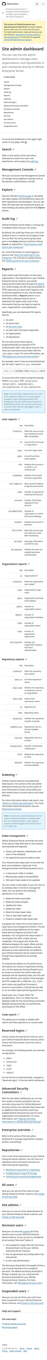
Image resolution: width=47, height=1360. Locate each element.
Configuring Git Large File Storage (21, 1173)
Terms (22, 1348)
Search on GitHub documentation (18, 803)
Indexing (9, 775)
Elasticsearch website (11, 809)
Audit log (10, 219)
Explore (9, 190)
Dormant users (14, 1225)
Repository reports (14, 659)
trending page (24, 196)
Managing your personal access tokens (20, 356)
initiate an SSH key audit (13, 1217)
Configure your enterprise (16, 14)
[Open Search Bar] (37, 4)
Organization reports (16, 564)
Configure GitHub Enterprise (17, 11)
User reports (11, 419)
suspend (26, 1231)
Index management (15, 835)
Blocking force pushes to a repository (23, 1169)
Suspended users (15, 1291)
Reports (9, 269)
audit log (34, 161)
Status (36, 1348)
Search (8, 149)
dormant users (15, 326)
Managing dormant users (30, 1283)
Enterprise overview (17, 1130)
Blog (25, 1351)
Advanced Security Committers (15, 1090)
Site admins (11, 1205)
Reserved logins (14, 1030)
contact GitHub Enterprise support (18, 40)
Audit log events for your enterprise (22, 260)
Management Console (19, 169)
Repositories (12, 1150)
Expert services (15, 1351)
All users (9, 1185)
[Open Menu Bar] (43, 4)
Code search (10, 1014)
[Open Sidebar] (3, 13)
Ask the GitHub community (14, 1324)
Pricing (4, 1351)
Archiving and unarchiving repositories (23, 1176)
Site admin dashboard (14, 17)
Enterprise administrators (16, 9)
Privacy (29, 1348)
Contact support (9, 1327)
